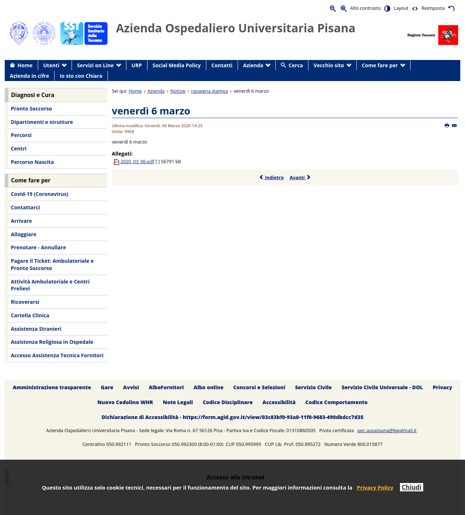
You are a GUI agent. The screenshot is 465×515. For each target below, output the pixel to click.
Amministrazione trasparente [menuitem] (52, 387)
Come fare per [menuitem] (380, 65)
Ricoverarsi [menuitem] (25, 301)
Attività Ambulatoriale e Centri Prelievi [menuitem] (50, 285)
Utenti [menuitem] (51, 65)
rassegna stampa (209, 91)
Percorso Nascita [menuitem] (32, 161)
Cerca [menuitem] (296, 65)
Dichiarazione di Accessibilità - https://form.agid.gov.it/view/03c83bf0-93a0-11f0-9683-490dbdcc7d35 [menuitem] (232, 417)
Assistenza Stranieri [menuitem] (36, 328)
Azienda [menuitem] (253, 65)
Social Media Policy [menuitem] (177, 65)
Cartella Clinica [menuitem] (30, 315)
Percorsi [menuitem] (21, 135)
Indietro (271, 177)
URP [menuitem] (137, 65)
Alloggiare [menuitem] (23, 234)
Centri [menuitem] (19, 148)
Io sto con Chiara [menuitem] (81, 75)
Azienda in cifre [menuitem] (29, 75)
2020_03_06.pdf (137, 161)
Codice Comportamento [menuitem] (337, 402)
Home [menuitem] (25, 65)
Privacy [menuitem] (442, 387)
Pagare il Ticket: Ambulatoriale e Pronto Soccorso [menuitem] (52, 264)
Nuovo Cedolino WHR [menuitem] (125, 402)
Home (135, 91)
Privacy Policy (375, 487)
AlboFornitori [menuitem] (166, 387)
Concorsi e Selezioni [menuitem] (259, 387)
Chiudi (411, 487)
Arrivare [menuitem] (21, 220)
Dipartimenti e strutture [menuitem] (42, 121)
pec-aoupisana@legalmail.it (387, 430)
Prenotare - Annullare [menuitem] (38, 247)
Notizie (178, 91)
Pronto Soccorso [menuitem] (31, 108)
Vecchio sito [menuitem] (329, 65)
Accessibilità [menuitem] (279, 402)
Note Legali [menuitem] (178, 402)
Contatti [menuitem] (221, 65)
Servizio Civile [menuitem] (313, 387)
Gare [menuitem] (107, 387)
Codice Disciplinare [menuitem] (228, 402)
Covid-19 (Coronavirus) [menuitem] (39, 193)
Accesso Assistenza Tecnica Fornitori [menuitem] (57, 355)
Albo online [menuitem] (208, 387)
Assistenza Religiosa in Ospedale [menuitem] (52, 341)
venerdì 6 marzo (151, 110)
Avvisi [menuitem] (131, 387)
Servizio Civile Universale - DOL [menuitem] (382, 387)
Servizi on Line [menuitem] (95, 65)
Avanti (300, 177)
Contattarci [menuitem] (25, 207)
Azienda (156, 91)
